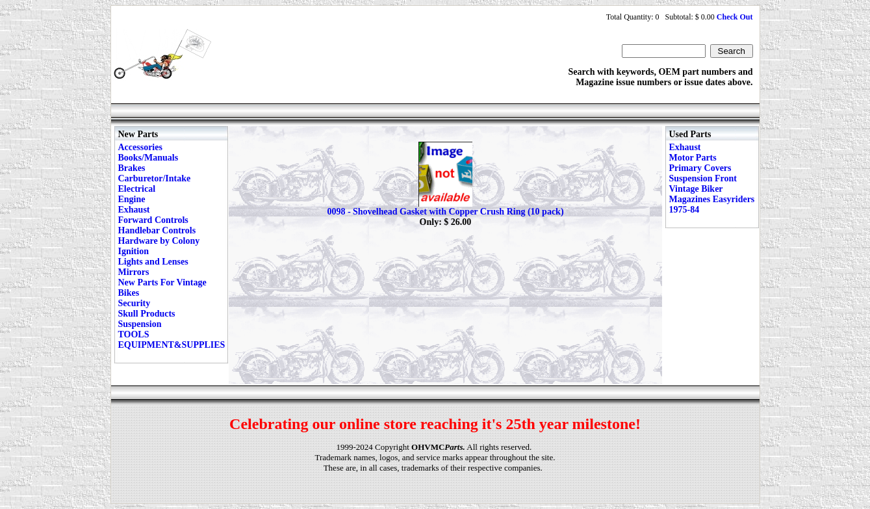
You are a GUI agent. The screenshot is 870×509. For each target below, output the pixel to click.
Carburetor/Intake (154, 178)
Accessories (140, 147)
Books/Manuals (148, 158)
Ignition (133, 251)
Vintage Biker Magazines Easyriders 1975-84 (712, 199)
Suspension (140, 324)
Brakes (132, 168)
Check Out (735, 16)
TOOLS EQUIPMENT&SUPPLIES (171, 340)
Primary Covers (700, 168)
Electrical (137, 189)
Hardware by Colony (159, 241)
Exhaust (134, 210)
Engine (132, 199)
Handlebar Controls (157, 230)
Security (134, 303)
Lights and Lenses (153, 262)
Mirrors (133, 272)
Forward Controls (153, 220)
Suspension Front (703, 178)
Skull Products (146, 314)
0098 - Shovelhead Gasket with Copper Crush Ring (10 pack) (445, 211)
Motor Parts (693, 158)
